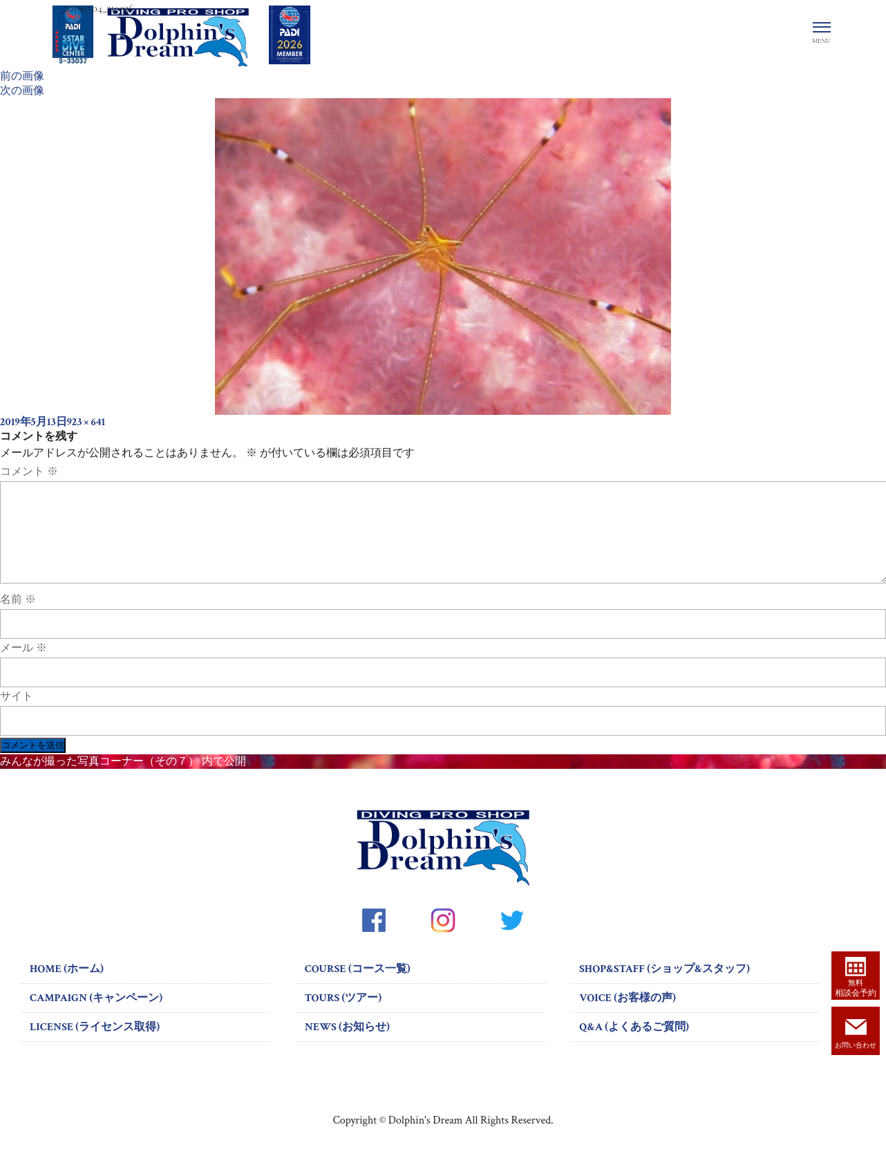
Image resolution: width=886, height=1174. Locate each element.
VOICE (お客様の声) (627, 1014)
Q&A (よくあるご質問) (634, 1043)
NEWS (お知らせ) (347, 1043)
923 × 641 (86, 422)
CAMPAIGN (96, 1014)
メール (23, 664)
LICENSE (95, 1043)
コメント (29, 471)
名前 (18, 616)
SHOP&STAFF (664, 985)
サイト (16, 713)
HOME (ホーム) (67, 985)
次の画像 (22, 90)
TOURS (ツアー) (343, 1014)
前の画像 (22, 76)
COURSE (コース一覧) (358, 985)
